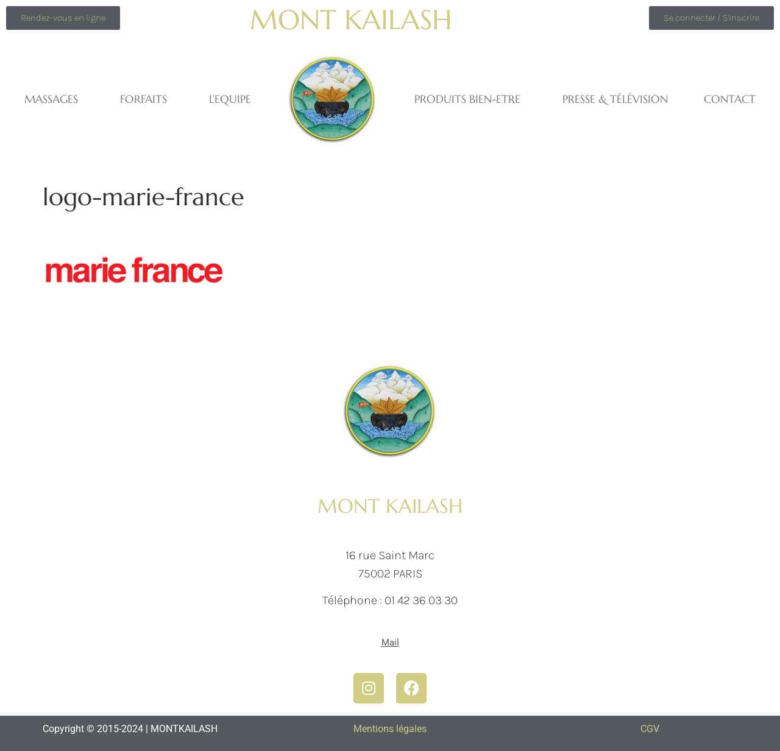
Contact (730, 99)
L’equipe (230, 99)
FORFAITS (146, 99)
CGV (649, 729)
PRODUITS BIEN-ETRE (470, 99)
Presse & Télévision (615, 99)
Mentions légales (390, 729)
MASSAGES (54, 99)
